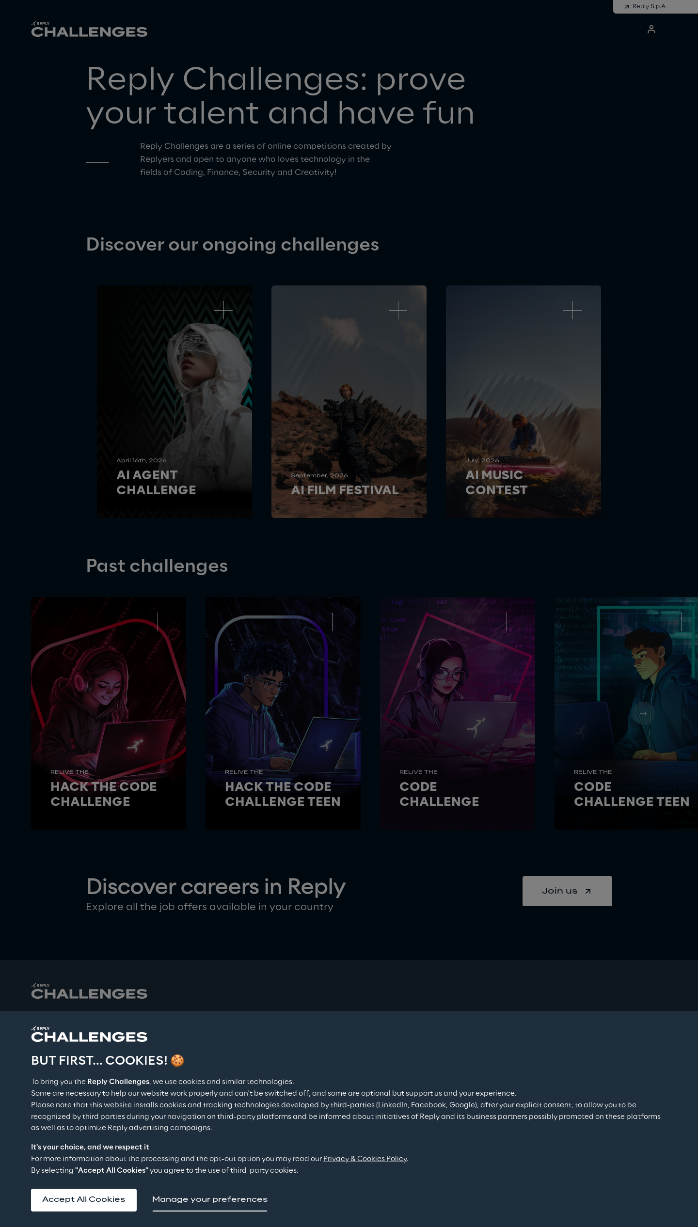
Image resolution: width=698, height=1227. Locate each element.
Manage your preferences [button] (210, 1199)
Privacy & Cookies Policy (365, 1159)
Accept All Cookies (84, 1199)
